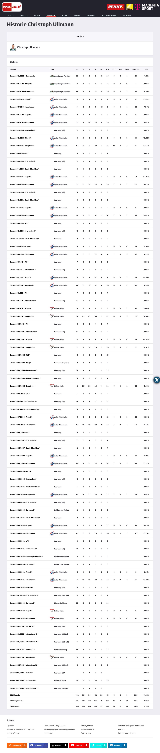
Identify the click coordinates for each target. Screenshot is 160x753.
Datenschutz (86, 733)
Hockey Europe (87, 725)
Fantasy (127, 15)
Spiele (11, 15)
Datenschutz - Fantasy (127, 733)
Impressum (48, 733)
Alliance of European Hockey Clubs (20, 729)
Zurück (80, 36)
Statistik (51, 15)
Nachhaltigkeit (109, 15)
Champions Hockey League (55, 725)
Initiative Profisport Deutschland (131, 725)
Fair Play (91, 15)
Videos (37, 15)
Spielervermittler (88, 729)
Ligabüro (10, 725)
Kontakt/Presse (13, 733)
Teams (77, 15)
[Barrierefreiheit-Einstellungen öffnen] (157, 380)
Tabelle (24, 15)
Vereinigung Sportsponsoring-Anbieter (59, 729)
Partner (121, 729)
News (64, 15)
